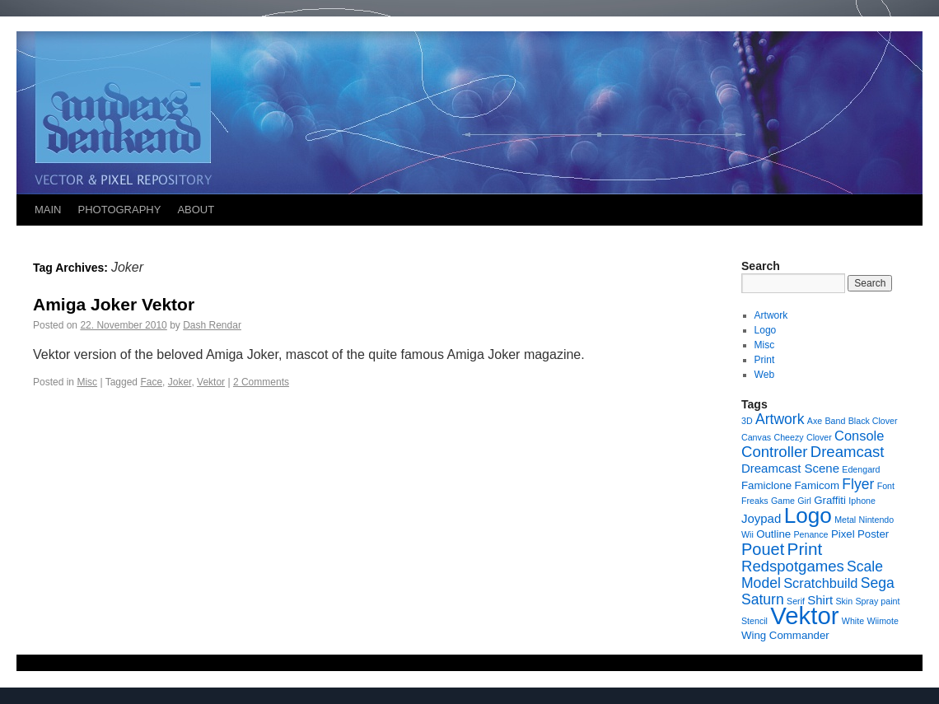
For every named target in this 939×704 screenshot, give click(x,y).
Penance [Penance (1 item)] (810, 534)
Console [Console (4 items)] (859, 435)
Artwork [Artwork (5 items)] (779, 419)
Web (764, 374)
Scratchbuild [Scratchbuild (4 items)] (820, 583)
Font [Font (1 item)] (886, 486)
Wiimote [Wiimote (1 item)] (882, 621)
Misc (87, 382)
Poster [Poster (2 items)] (873, 534)
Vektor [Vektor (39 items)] (804, 615)
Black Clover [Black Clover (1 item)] (873, 421)
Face (151, 382)
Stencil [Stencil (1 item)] (754, 621)
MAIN (48, 209)
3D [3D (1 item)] (747, 421)
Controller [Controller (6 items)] (774, 451)
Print (764, 360)
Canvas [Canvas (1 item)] (756, 437)
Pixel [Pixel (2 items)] (843, 534)
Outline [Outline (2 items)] (773, 534)
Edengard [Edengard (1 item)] (861, 469)
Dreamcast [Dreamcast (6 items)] (848, 451)
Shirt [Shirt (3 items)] (820, 600)
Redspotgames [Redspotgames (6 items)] (792, 566)
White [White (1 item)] (853, 621)
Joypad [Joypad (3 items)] (761, 518)
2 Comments (261, 382)
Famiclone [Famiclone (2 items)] (766, 485)
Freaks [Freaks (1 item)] (754, 501)
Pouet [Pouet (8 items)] (762, 549)
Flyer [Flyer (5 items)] (858, 484)
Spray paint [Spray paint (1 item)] (878, 601)
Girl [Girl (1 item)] (804, 501)
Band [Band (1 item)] (835, 421)
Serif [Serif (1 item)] (796, 601)
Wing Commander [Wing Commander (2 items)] (785, 635)
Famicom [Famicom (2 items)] (816, 485)
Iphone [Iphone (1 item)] (862, 501)
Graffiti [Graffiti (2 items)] (830, 500)
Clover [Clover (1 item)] (819, 437)
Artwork (771, 315)
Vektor (211, 382)
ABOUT (195, 209)
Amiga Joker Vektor (113, 304)
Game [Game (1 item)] (783, 501)
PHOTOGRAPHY (119, 209)
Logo (765, 330)
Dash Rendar (212, 325)
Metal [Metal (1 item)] (845, 520)
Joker (180, 382)
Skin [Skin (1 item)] (844, 601)
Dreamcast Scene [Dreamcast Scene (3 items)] (790, 468)
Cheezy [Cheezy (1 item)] (788, 437)
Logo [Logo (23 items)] (808, 515)
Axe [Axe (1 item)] (814, 421)
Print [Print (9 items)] (805, 548)
